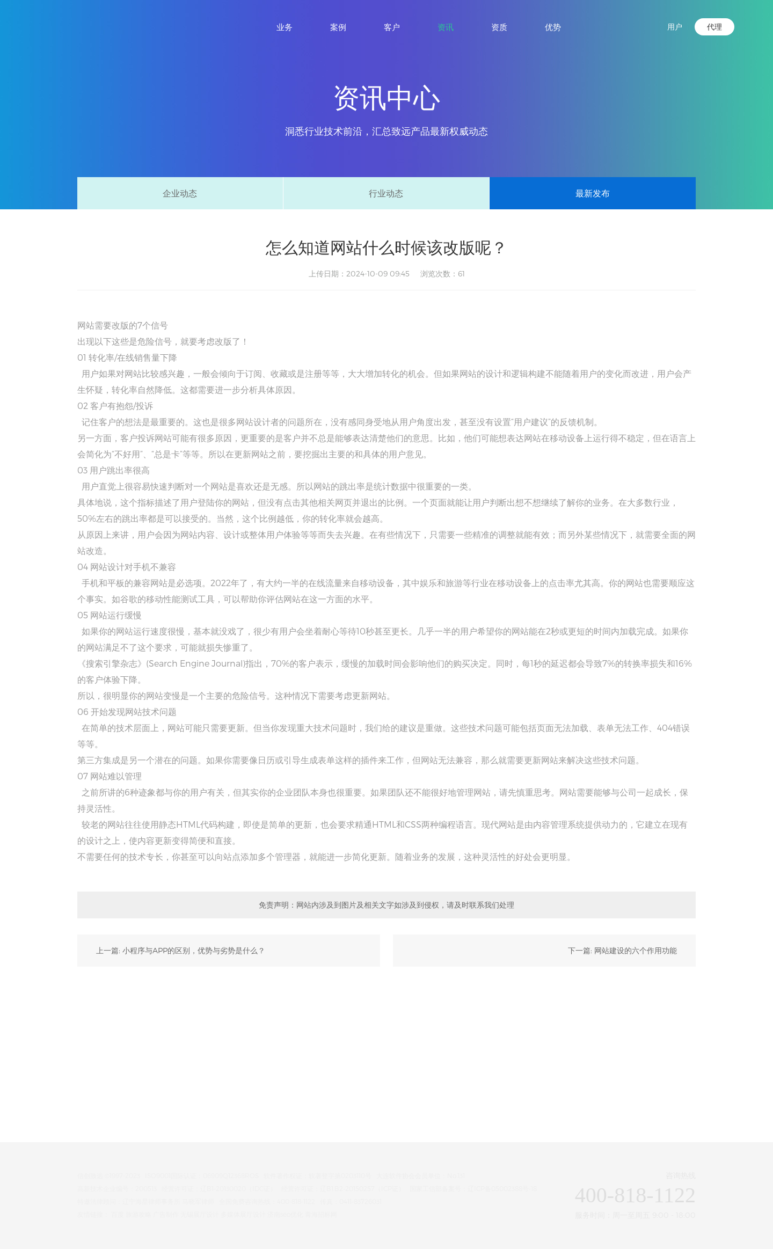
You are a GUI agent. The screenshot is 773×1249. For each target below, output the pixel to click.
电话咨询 (751, 1075)
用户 (674, 26)
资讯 (445, 27)
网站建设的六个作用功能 (635, 950)
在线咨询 (751, 1000)
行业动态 (386, 193)
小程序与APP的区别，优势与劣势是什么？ (193, 950)
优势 (553, 27)
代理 (714, 26)
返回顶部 (751, 1113)
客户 (392, 27)
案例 (338, 27)
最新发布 (592, 193)
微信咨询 (751, 1038)
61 (461, 273)
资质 (499, 27)
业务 (284, 27)
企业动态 (180, 193)
